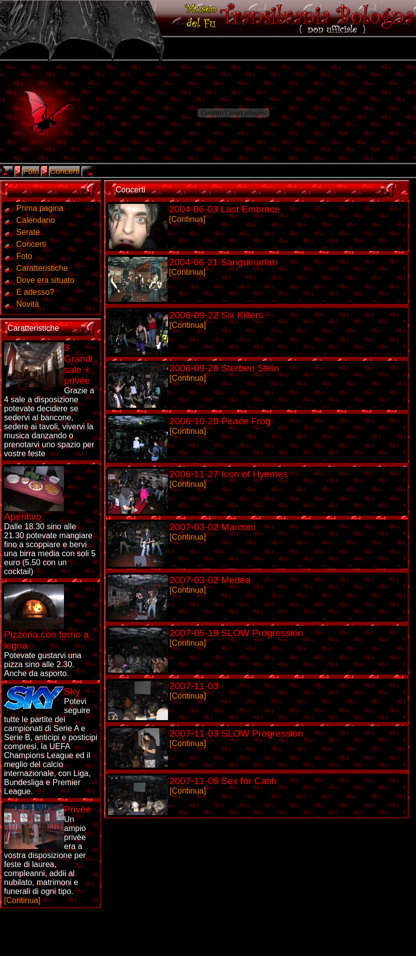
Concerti (65, 171)
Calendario (35, 220)
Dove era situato (45, 280)
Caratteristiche (42, 268)
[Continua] (47, 854)
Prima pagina (39, 208)
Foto (31, 171)
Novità (27, 304)
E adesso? (35, 292)
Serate (28, 232)
